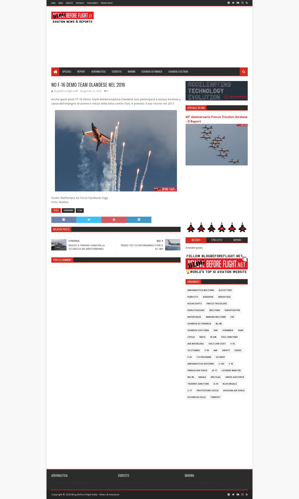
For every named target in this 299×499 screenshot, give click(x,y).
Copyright (80, 3)
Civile (191, 337)
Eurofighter (232, 310)
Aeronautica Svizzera (200, 364)
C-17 (189, 390)
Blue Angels (230, 384)
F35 (232, 317)
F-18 (207, 350)
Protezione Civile (208, 390)
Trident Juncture (198, 384)
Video (238, 350)
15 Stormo (193, 350)
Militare (214, 310)
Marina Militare (216, 317)
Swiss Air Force (234, 377)
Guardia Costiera (178, 71)
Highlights (194, 303)
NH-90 (190, 377)
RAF (215, 350)
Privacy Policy (107, 3)
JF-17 (214, 370)
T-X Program (203, 357)
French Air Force (197, 370)
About (60, 3)
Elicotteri (225, 290)
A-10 (216, 384)
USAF (240, 330)
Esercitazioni (196, 310)
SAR (216, 330)
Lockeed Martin (231, 370)
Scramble (227, 330)
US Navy (220, 357)
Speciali (66, 71)
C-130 (221, 364)
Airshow (68, 210)
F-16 (80, 210)
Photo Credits (92, 3)
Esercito (117, 71)
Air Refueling (195, 344)
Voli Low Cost (217, 344)
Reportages (194, 317)
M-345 (213, 337)
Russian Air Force (234, 390)
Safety (226, 350)
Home (53, 3)
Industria (224, 297)
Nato (202, 337)
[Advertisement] (178, 37)
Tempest (215, 397)
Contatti (69, 3)
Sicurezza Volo (196, 397)
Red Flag (216, 377)
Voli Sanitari (229, 337)
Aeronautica (98, 71)
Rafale (202, 377)
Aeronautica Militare (200, 290)
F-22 (189, 357)
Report (81, 71)
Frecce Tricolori (217, 303)
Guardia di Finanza (151, 71)
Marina (131, 71)
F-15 (231, 364)
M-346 (219, 323)
